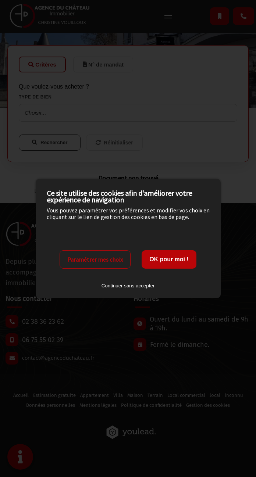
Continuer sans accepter (128, 285)
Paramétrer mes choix (95, 259)
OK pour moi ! (169, 259)
